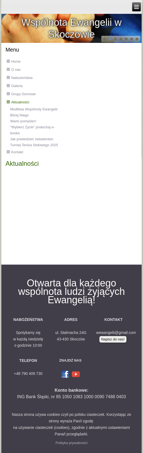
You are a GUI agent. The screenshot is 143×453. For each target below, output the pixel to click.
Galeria (16, 86)
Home (16, 61)
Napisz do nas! (113, 339)
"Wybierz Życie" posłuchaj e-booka (32, 130)
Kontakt (17, 152)
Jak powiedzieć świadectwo (31, 139)
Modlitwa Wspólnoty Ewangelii (33, 109)
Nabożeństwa (21, 78)
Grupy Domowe (23, 94)
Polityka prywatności (71, 443)
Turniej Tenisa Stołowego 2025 (34, 145)
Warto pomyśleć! (23, 121)
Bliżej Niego (19, 115)
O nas (16, 70)
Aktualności (20, 102)
